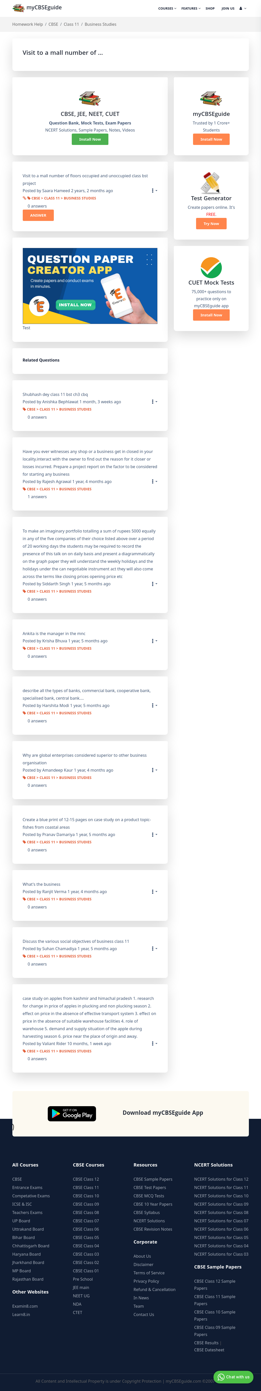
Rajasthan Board (28, 1279)
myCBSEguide (38, 8)
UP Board (21, 1221)
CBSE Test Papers (150, 1187)
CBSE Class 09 (86, 1204)
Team (139, 1306)
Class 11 (71, 24)
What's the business (41, 884)
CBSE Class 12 (86, 1179)
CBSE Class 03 (86, 1254)
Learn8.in (21, 1314)
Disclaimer (144, 1264)
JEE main (81, 1287)
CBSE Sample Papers (153, 1179)
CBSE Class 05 (86, 1237)
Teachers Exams (27, 1212)
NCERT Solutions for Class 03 (221, 1254)
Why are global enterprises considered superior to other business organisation (85, 759)
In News (141, 1298)
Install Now (90, 139)
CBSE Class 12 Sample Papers (214, 1284)
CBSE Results (206, 1343)
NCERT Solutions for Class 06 (221, 1229)
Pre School (83, 1279)
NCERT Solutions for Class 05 (221, 1237)
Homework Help (27, 24)
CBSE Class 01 (86, 1271)
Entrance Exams (27, 1187)
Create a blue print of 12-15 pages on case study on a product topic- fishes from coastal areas (87, 823)
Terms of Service (149, 1273)
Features (191, 9)
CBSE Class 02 (86, 1262)
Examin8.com (25, 1306)
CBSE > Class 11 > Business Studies (61, 199)
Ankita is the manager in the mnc (54, 633)
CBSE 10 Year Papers (153, 1204)
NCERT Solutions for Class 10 (221, 1196)
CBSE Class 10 (86, 1196)
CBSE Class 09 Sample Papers (214, 1331)
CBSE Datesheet (209, 1350)
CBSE (53, 24)
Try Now (211, 223)
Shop (210, 9)
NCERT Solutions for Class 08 (221, 1212)
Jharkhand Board (28, 1262)
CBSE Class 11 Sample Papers (214, 1300)
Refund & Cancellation (155, 1289)
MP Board (21, 1271)
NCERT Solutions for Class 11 (221, 1187)
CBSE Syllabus (147, 1212)
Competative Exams (31, 1196)
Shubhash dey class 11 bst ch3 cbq (55, 394)
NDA (77, 1304)
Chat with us (233, 1377)
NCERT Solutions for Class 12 (221, 1179)
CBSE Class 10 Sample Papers (214, 1315)
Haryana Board (26, 1254)
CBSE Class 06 (86, 1229)
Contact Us (144, 1314)
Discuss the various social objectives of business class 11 (76, 941)
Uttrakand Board (28, 1229)
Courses (167, 9)
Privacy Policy (146, 1281)
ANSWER (38, 215)
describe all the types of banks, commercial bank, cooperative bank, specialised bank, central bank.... (87, 694)
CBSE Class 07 (86, 1221)
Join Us (228, 9)
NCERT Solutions (149, 1221)
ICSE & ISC (22, 1204)
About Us (142, 1256)
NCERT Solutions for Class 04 (221, 1246)
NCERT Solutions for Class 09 (221, 1204)
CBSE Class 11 (86, 1187)
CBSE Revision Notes (153, 1229)
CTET (77, 1312)
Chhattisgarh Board (31, 1246)
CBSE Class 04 (86, 1246)
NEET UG (81, 1296)
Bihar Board (23, 1237)
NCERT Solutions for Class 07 (221, 1221)
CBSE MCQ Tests (149, 1196)
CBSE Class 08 (86, 1212)
